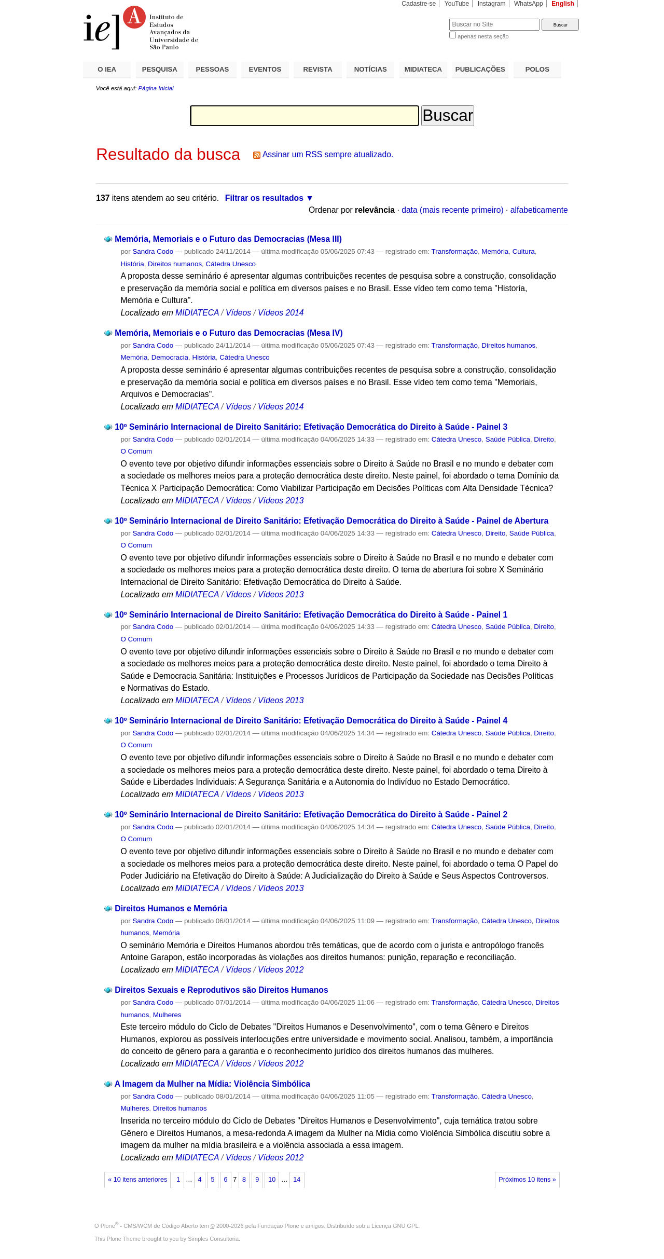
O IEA (107, 69)
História (132, 264)
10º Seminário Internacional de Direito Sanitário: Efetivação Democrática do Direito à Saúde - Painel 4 (311, 720)
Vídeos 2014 (280, 312)
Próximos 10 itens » (527, 1179)
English (562, 3)
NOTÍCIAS (370, 69)
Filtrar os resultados (264, 198)
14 (296, 1179)
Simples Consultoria (213, 1239)
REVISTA (318, 69)
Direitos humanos (175, 264)
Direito (544, 439)
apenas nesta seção (483, 36)
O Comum (136, 451)
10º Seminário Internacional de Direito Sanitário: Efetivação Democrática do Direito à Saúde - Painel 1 (311, 614)
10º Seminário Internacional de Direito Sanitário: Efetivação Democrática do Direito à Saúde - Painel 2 (311, 814)
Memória (494, 251)
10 (271, 1179)
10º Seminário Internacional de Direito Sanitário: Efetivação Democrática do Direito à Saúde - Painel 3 (311, 426)
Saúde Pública (508, 439)
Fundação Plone (278, 1226)
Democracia (169, 357)
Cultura (524, 251)
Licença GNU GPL (394, 1226)
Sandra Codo (152, 251)
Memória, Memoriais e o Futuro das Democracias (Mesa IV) (228, 333)
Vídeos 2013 (280, 500)
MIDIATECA (423, 69)
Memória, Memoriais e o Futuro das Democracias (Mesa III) (228, 239)
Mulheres (167, 1015)
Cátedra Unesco (231, 264)
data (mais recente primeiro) (453, 210)
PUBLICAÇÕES (480, 69)
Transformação (455, 251)
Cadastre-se (419, 3)
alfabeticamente (539, 210)
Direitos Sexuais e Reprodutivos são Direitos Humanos (221, 990)
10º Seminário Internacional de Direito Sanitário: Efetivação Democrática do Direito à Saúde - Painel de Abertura (331, 520)
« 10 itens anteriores (137, 1179)
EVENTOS (265, 69)
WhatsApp (528, 3)
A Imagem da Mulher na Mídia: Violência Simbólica (212, 1083)
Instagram (492, 3)
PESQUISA (159, 69)
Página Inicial (155, 88)
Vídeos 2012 (280, 969)
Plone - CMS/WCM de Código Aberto (149, 1226)
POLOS (537, 69)
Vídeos (238, 312)
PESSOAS (212, 69)
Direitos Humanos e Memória (171, 908)
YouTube (457, 3)
